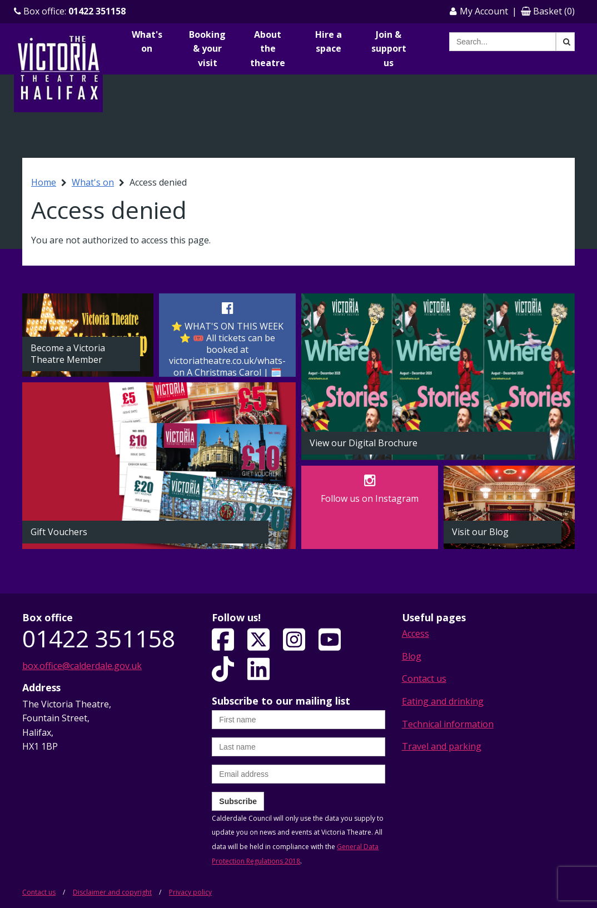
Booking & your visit (207, 48)
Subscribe (238, 801)
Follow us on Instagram (370, 498)
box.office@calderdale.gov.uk (82, 666)
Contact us (424, 678)
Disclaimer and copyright (112, 892)
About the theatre (267, 48)
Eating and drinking (443, 701)
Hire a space (328, 41)
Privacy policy (190, 892)
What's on (147, 41)
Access (415, 633)
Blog (411, 656)
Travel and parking (441, 746)
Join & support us (388, 48)
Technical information (448, 724)
